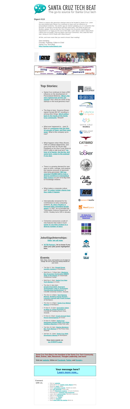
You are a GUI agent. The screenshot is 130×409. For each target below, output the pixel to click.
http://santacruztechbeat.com (50, 46)
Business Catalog (61, 391)
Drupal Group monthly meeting (54, 268)
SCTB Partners (49, 245)
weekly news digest (66, 385)
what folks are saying (60, 400)
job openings (57, 389)
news (57, 386)
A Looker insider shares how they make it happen (57, 191)
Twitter (68, 360)
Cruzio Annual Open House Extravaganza (57, 316)
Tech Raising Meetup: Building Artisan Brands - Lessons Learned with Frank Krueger (57, 296)
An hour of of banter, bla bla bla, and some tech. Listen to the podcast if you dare (57, 153)
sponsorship (61, 394)
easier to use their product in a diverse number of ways (56, 225)
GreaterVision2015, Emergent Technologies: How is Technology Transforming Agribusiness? (56, 288)
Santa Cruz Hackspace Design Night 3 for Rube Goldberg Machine (56, 322)
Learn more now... (67, 372)
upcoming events (59, 388)
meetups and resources (66, 392)
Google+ (79, 360)
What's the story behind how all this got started (57, 97)
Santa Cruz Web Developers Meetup (56, 334)
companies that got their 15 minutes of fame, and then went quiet (57, 130)
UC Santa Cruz (86, 215)
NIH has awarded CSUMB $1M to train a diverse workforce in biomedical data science (56, 175)
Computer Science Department (86, 217)
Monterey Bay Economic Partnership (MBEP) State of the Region (56, 273)
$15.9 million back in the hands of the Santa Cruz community (56, 116)
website (46, 360)
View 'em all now (54, 240)
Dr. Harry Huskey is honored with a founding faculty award (56, 206)
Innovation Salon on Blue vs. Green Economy (56, 308)
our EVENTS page (55, 342)
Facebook (61, 360)
